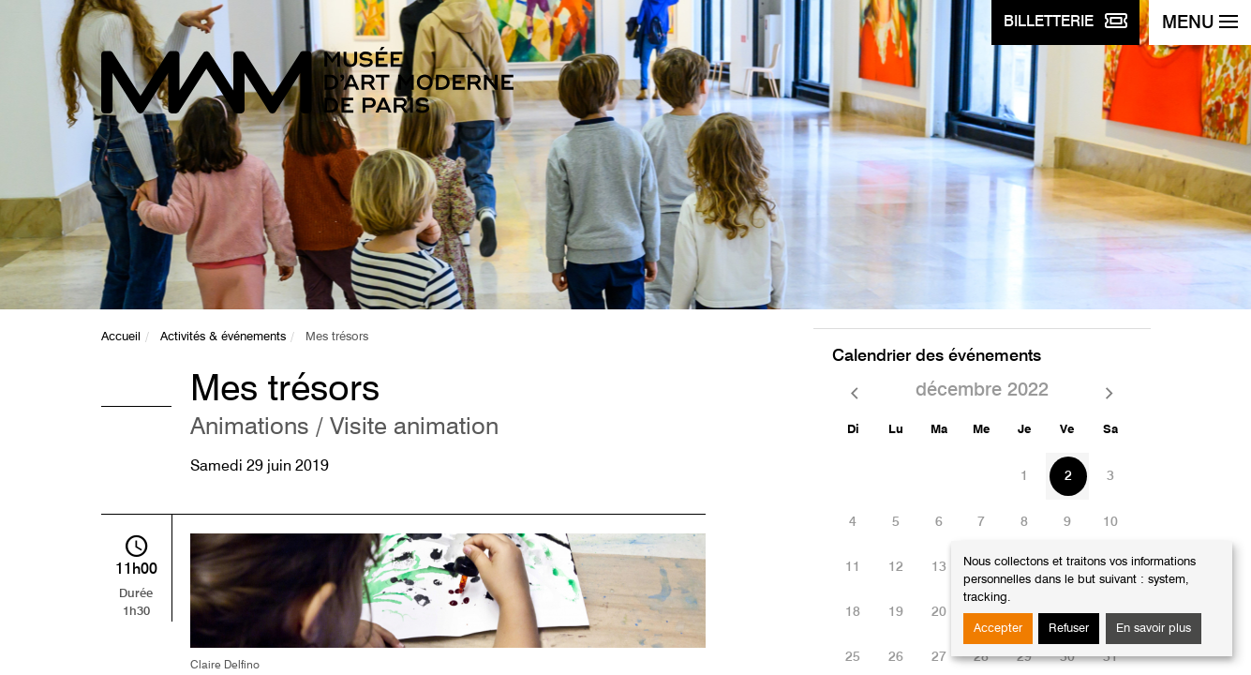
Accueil (121, 337)
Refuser (1069, 628)
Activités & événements (223, 337)
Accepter (998, 628)
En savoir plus (1153, 628)
